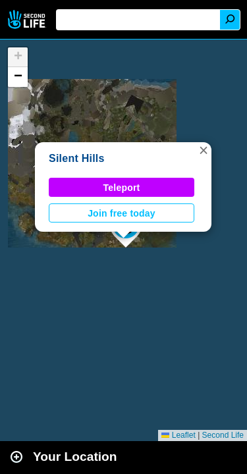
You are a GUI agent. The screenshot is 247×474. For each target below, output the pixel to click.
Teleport (121, 187)
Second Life (28, 19)
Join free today (121, 213)
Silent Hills (77, 158)
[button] (203, 150)
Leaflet (178, 435)
